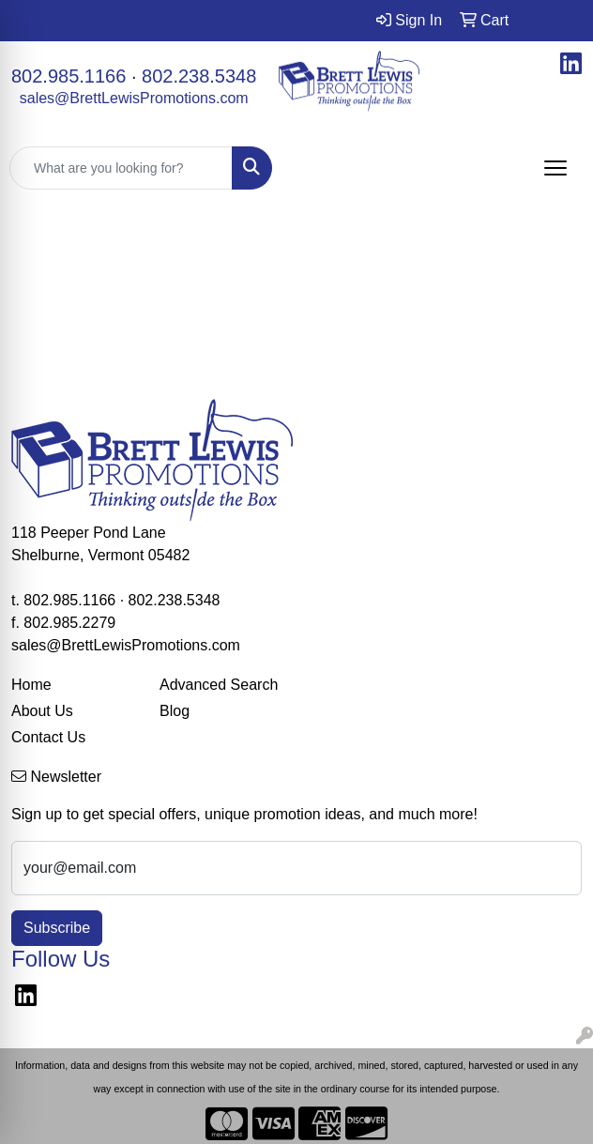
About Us (42, 711)
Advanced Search (219, 685)
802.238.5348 (199, 76)
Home (31, 685)
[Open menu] (555, 168)
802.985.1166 (68, 76)
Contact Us (48, 737)
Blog (175, 711)
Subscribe (56, 928)
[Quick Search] (121, 168)
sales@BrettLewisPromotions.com (134, 98)
